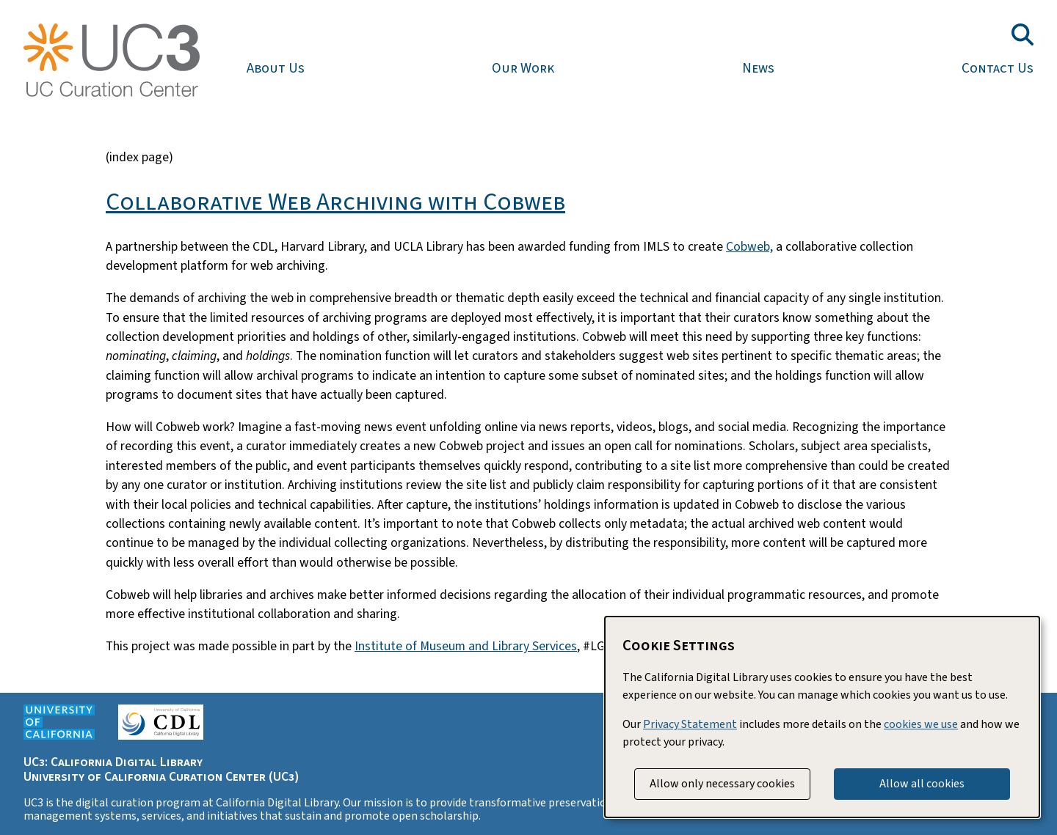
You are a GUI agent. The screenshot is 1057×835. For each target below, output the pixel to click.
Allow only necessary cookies (722, 784)
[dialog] (822, 717)
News (758, 68)
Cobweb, (749, 247)
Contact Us (998, 68)
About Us (276, 68)
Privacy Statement (690, 724)
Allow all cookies (922, 784)
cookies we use (921, 724)
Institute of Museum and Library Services (466, 646)
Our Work (523, 68)
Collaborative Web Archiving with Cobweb (335, 202)
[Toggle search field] (1022, 34)
